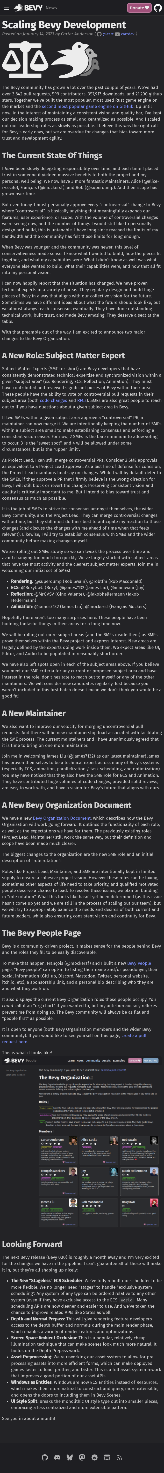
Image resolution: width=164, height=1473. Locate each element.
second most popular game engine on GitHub (87, 106)
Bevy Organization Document (62, 818)
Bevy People (139, 963)
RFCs (82, 400)
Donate (139, 7)
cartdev (127, 34)
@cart (108, 34)
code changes (53, 400)
